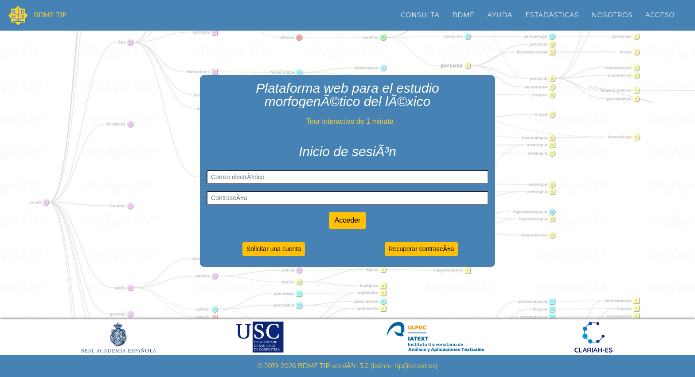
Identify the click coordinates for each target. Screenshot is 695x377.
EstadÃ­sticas (552, 15)
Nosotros (612, 15)
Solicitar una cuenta (273, 248)
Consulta (420, 15)
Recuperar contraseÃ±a (421, 248)
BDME (464, 15)
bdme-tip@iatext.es (403, 366)
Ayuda (499, 15)
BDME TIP (49, 15)
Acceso (660, 15)
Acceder (348, 220)
